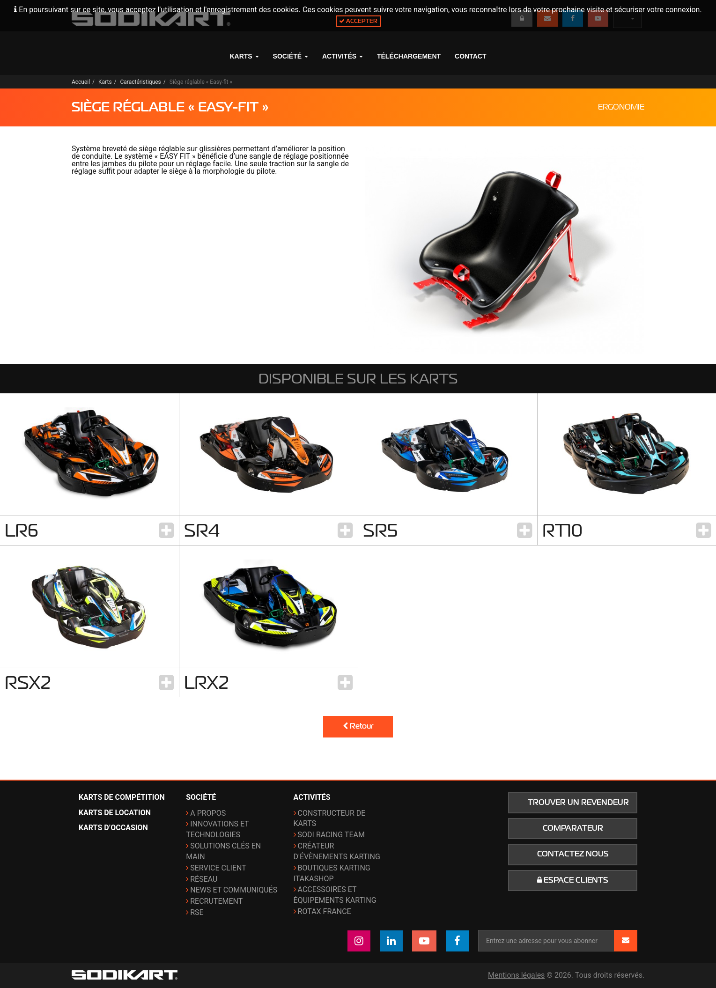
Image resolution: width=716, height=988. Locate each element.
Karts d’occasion (113, 827)
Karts (105, 82)
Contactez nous (573, 854)
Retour (358, 726)
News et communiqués (233, 889)
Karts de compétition (122, 797)
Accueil (81, 82)
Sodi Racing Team (331, 834)
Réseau (203, 879)
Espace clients (572, 880)
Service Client (218, 867)
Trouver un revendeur (578, 802)
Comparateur (573, 828)
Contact (470, 56)
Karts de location (115, 812)
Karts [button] (243, 56)
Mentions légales (516, 975)
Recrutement (216, 901)
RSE (196, 912)
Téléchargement (409, 56)
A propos (208, 813)
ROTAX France (324, 911)
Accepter (358, 20)
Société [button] (290, 56)
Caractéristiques (140, 82)
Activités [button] (342, 56)
